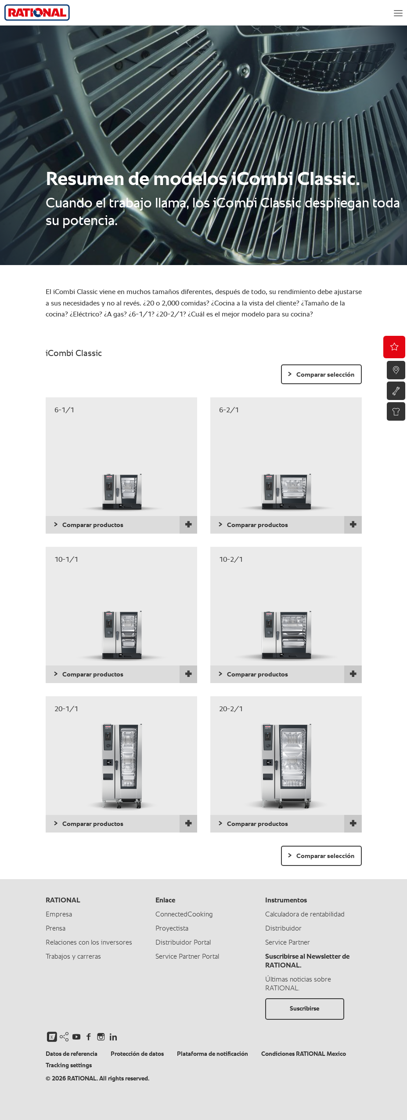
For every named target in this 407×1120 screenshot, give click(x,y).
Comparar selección (325, 374)
